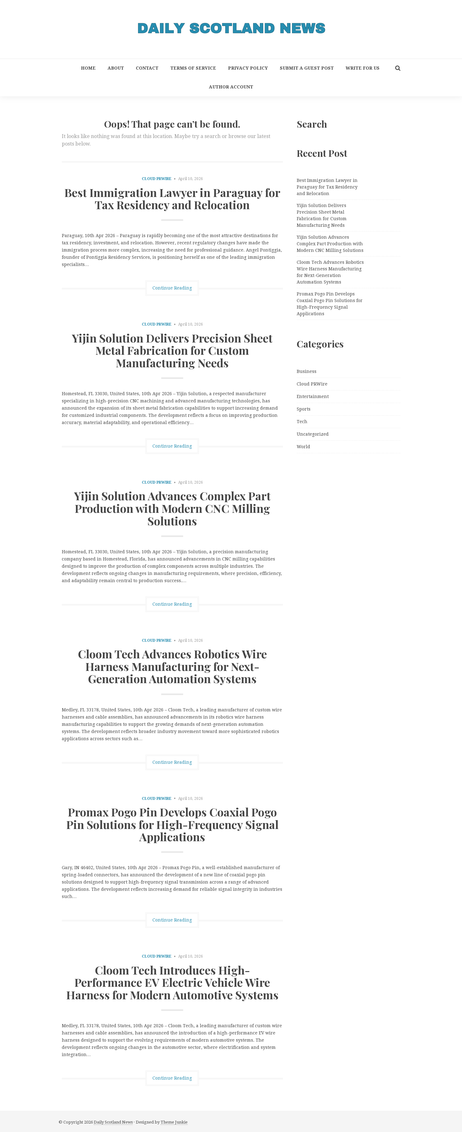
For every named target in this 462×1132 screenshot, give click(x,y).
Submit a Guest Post (307, 68)
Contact (147, 68)
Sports (304, 409)
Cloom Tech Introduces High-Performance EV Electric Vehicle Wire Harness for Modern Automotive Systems (172, 982)
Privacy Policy (248, 68)
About (116, 68)
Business (306, 371)
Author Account (231, 86)
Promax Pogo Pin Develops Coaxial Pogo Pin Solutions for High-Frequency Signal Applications (172, 824)
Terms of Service (193, 68)
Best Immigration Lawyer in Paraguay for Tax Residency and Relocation (172, 198)
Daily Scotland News (113, 1122)
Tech (302, 421)
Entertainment (313, 396)
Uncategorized (313, 434)
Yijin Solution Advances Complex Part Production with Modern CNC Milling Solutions (172, 508)
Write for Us (363, 68)
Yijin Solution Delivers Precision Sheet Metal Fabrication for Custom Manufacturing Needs (172, 350)
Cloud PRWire (157, 179)
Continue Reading (172, 287)
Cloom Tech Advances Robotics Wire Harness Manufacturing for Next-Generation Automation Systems (172, 666)
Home (88, 68)
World (303, 446)
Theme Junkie (174, 1122)
